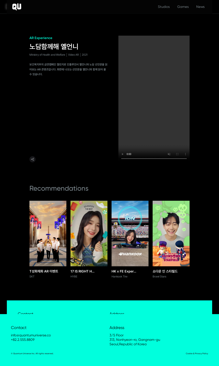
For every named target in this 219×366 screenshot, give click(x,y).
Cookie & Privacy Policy (197, 353)
